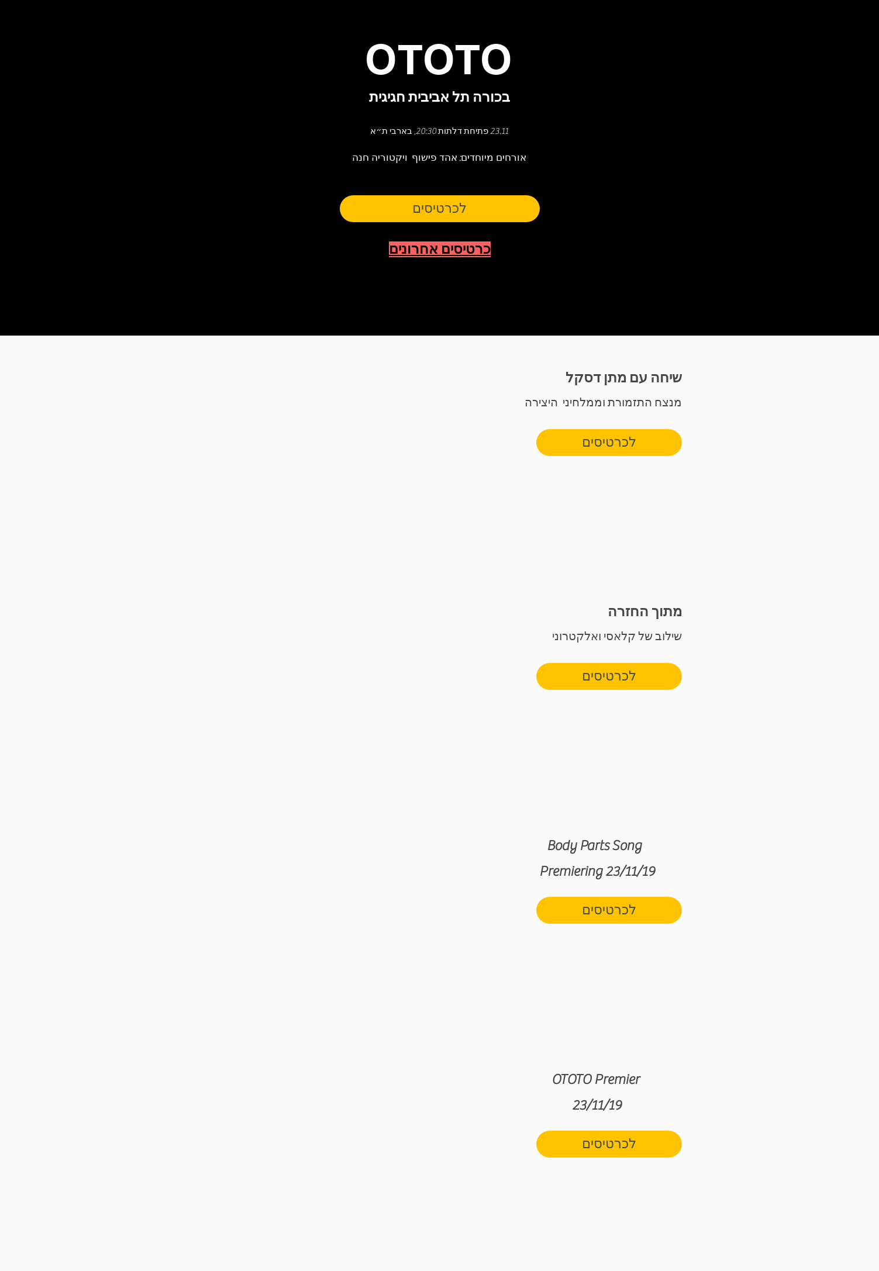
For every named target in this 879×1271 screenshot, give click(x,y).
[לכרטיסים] (440, 208)
